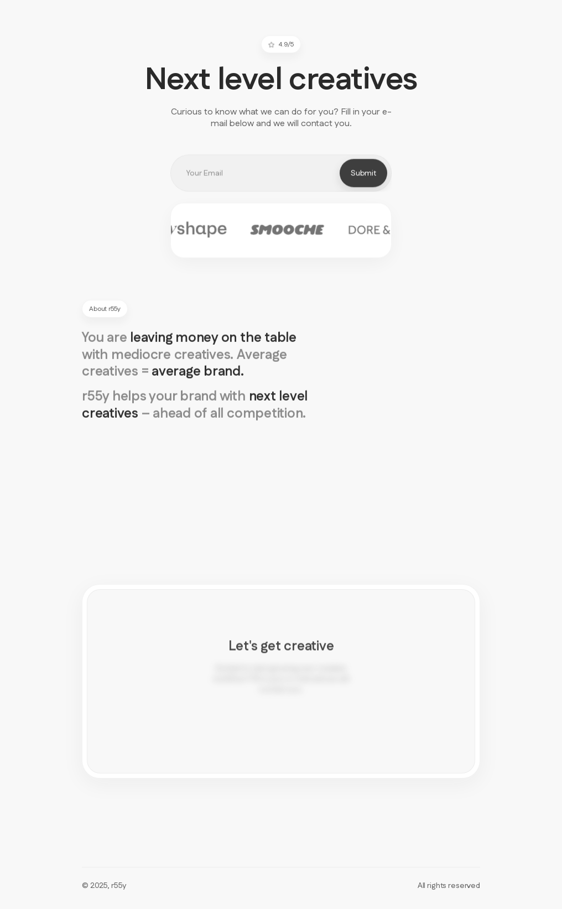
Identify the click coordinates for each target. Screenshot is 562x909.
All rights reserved (449, 886)
